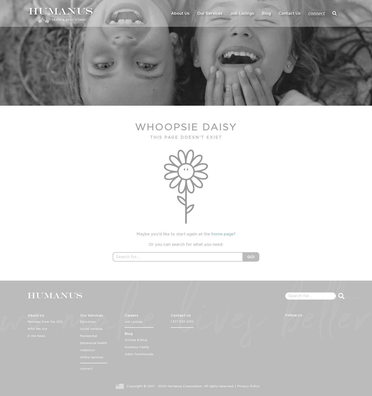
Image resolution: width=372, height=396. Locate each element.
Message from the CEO (45, 321)
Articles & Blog (136, 340)
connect (316, 13)
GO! (251, 257)
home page (222, 234)
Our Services (210, 13)
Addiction (87, 350)
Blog (266, 13)
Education (88, 321)
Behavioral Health (93, 343)
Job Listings (242, 13)
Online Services (91, 357)
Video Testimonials (139, 354)
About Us (180, 13)
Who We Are (37, 329)
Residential (88, 336)
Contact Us (290, 13)
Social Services (91, 329)
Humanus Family (137, 347)
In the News (37, 336)
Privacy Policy (248, 386)
